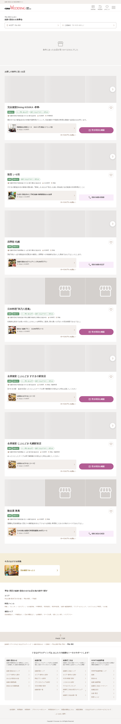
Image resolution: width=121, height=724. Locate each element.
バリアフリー (68, 614)
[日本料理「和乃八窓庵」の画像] (60, 291)
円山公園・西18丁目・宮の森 (13, 598)
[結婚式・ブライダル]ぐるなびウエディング (18, 644)
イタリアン (21, 606)
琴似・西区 (27, 598)
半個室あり (18, 614)
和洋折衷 (47, 606)
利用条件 (27, 709)
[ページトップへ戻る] (60, 637)
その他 (105, 606)
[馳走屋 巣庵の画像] (60, 492)
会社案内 (12, 709)
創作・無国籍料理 (66, 606)
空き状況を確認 (96, 130)
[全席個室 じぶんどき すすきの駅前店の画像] (60, 358)
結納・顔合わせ (38, 644)
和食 (6, 606)
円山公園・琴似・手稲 (58, 644)
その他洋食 (30, 606)
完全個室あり (9, 614)
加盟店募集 (79, 709)
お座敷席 (39, 614)
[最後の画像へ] (112, 89)
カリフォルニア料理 (94, 606)
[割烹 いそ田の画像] (60, 156)
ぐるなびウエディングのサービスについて (98, 709)
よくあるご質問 (60, 714)
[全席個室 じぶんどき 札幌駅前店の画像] (60, 425)
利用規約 (20, 709)
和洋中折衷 (55, 606)
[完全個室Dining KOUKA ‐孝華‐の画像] (60, 89)
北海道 (47, 644)
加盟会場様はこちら (67, 709)
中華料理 (39, 606)
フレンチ (12, 606)
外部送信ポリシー (53, 709)
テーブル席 (47, 614)
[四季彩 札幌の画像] (60, 223)
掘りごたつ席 (57, 614)
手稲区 (34, 598)
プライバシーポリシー (39, 709)
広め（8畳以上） (29, 614)
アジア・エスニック (80, 606)
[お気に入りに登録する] (111, 107)
